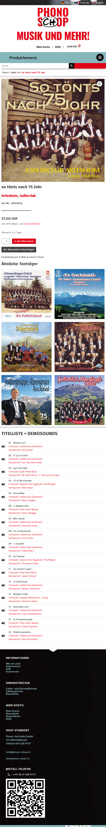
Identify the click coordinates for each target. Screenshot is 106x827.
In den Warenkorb (24, 241)
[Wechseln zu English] (98, 2)
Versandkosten (32, 224)
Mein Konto (43, 47)
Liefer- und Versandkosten (21, 688)
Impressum (12, 671)
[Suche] (71, 66)
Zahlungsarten (14, 691)
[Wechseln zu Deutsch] (67, 2)
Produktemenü (23, 58)
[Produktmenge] (5, 241)
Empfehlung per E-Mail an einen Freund (22, 257)
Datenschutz (13, 666)
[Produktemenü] (100, 57)
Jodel (13, 72)
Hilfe (58, 47)
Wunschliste (13, 716)
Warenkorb (12, 713)
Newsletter (12, 694)
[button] (99, 83)
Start (5, 72)
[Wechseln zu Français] (83, 2)
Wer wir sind (13, 663)
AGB (8, 669)
